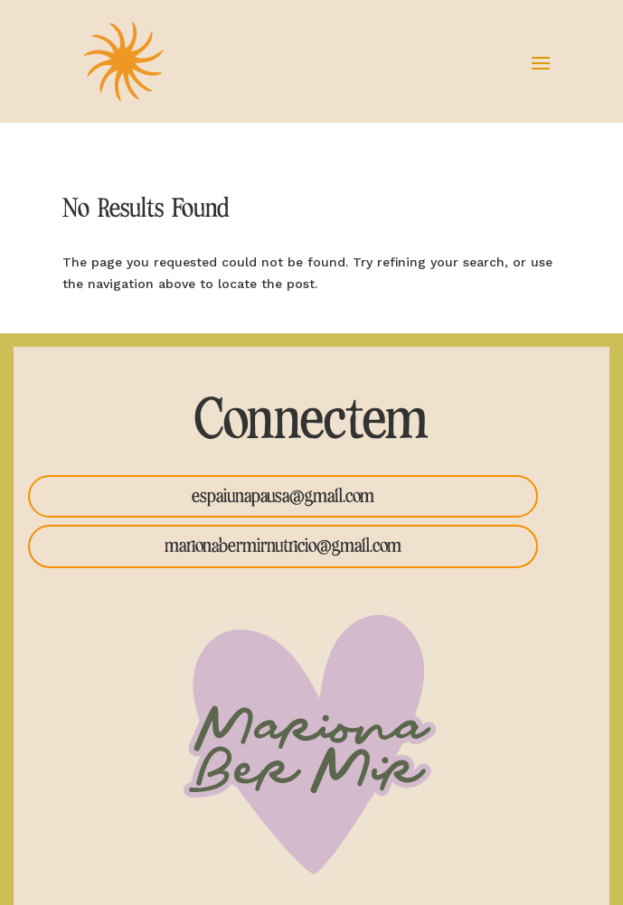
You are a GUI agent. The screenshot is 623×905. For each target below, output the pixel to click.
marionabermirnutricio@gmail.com (283, 545)
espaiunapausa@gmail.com (283, 496)
